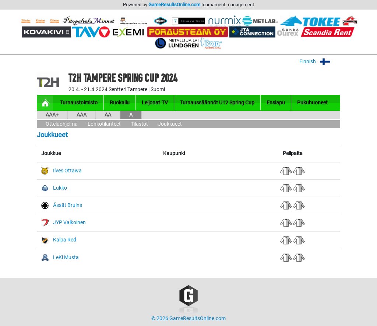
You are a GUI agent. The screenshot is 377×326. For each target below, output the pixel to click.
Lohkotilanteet (104, 124)
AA (108, 115)
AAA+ (52, 115)
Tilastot (139, 124)
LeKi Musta (66, 257)
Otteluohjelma (62, 124)
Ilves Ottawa (67, 171)
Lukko (60, 188)
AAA (82, 115)
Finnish (319, 61)
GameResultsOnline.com (174, 4)
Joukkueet (170, 124)
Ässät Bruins (67, 205)
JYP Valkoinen (69, 222)
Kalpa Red (64, 240)
